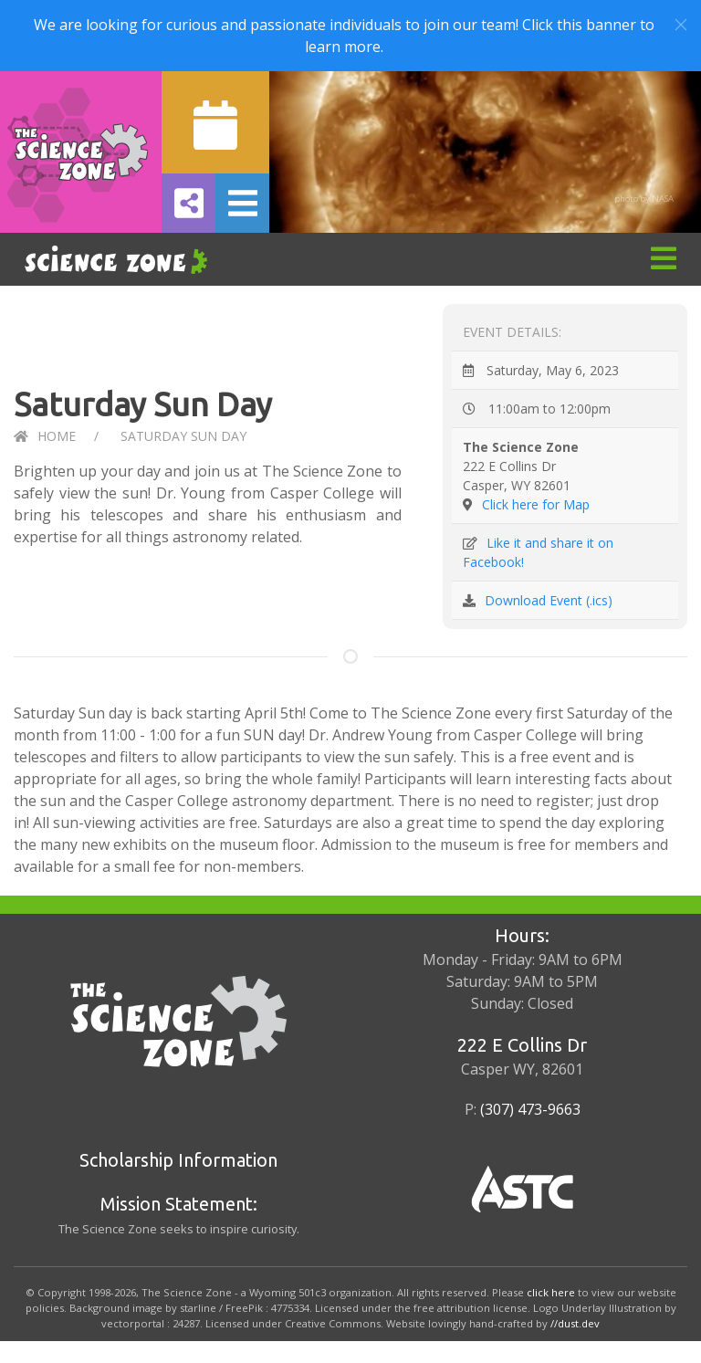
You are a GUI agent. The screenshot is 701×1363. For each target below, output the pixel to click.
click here (551, 1292)
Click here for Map (536, 504)
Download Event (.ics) (548, 600)
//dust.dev (575, 1323)
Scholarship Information (178, 1159)
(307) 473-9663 (530, 1109)
